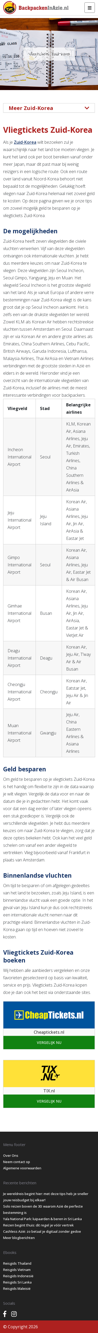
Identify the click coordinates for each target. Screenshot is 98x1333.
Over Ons (10, 1155)
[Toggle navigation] (89, 7)
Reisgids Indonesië (18, 1276)
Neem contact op (16, 1161)
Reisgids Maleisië (17, 1288)
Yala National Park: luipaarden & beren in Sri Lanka (42, 1218)
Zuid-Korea (25, 142)
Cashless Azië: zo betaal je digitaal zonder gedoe (42, 1231)
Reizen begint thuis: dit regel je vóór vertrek (38, 1225)
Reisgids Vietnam (17, 1269)
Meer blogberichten (19, 1237)
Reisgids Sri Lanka (17, 1282)
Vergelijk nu (49, 1042)
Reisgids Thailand (17, 1263)
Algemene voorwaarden (22, 1168)
